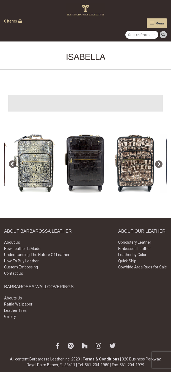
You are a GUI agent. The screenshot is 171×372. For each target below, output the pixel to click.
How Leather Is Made (22, 248)
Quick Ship (127, 261)
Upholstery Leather (134, 242)
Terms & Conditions (100, 359)
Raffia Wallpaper (18, 304)
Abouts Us (13, 298)
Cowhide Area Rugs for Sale (142, 267)
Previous (11, 163)
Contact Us (13, 273)
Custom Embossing (21, 267)
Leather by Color (132, 254)
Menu (160, 23)
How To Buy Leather (21, 261)
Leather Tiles (15, 310)
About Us (12, 242)
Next (157, 163)
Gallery (10, 316)
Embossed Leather (134, 248)
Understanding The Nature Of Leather (37, 254)
